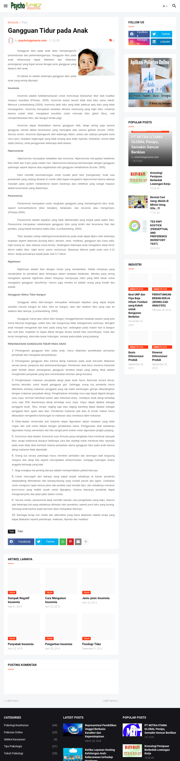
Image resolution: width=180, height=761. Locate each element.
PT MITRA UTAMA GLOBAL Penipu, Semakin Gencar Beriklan (160, 729)
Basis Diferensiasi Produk (135, 356)
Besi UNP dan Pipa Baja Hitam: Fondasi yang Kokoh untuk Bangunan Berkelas (137, 305)
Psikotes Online (30, 732)
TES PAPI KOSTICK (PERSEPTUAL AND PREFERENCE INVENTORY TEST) (159, 232)
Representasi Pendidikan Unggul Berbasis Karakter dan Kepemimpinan (100, 731)
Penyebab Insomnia (21, 644)
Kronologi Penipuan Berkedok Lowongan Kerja (160, 178)
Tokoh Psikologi (30, 753)
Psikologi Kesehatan (30, 725)
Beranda (13, 22)
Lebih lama (109, 700)
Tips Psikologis (30, 746)
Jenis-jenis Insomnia (96, 598)
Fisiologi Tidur (91, 644)
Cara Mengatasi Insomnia (55, 600)
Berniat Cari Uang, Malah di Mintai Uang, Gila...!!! (159, 203)
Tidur (24, 22)
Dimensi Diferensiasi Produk (159, 356)
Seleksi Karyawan (30, 740)
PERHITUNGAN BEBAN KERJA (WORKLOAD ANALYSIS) (161, 300)
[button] (5, 6)
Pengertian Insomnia (58, 644)
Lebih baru (12, 700)
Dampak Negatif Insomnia (18, 600)
